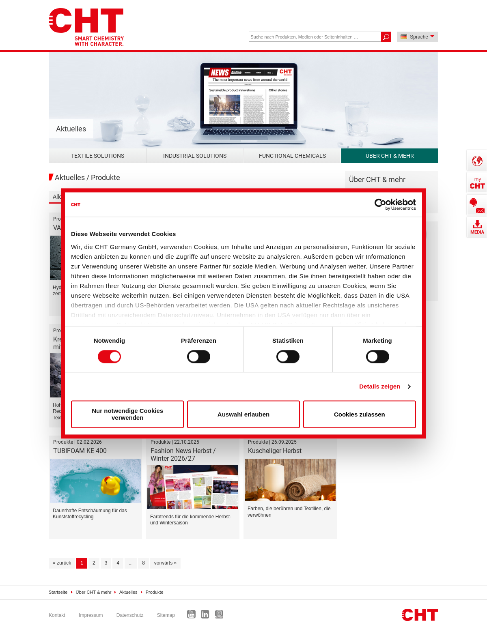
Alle (57, 196)
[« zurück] (62, 563)
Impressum (91, 615)
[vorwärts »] (165, 563)
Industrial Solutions (194, 155)
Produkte (155, 592)
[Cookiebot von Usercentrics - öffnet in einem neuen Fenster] (380, 204)
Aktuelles (128, 592)
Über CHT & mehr (390, 155)
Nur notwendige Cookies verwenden (127, 414)
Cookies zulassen (359, 414)
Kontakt (57, 615)
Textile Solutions (97, 155)
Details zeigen (379, 386)
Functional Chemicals (292, 155)
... (131, 563)
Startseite (58, 592)
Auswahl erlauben (243, 414)
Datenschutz (130, 615)
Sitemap (166, 615)
